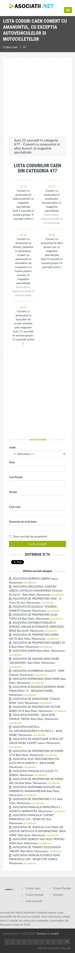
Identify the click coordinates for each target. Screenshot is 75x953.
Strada (13, 492)
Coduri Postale (62, 888)
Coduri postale (34, 894)
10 (60, 941)
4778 (52, 235)
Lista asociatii (33, 901)
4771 (23, 186)
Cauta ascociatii (37, 439)
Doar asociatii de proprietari (30, 536)
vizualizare (30, 582)
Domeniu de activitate (23, 521)
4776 (23, 235)
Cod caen (15, 506)
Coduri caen (10, 47)
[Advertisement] (37, 97)
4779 (23, 307)
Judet (12, 447)
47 (24, 47)
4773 (52, 186)
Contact (58, 894)
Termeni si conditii (48, 933)
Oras (12, 462)
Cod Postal (15, 477)
